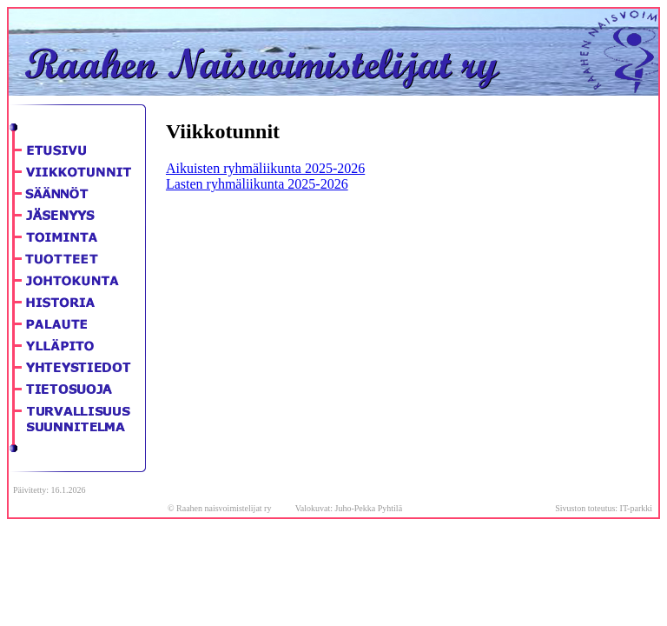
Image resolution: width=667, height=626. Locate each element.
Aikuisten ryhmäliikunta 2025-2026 (265, 168)
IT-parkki (636, 508)
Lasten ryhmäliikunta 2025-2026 (257, 183)
